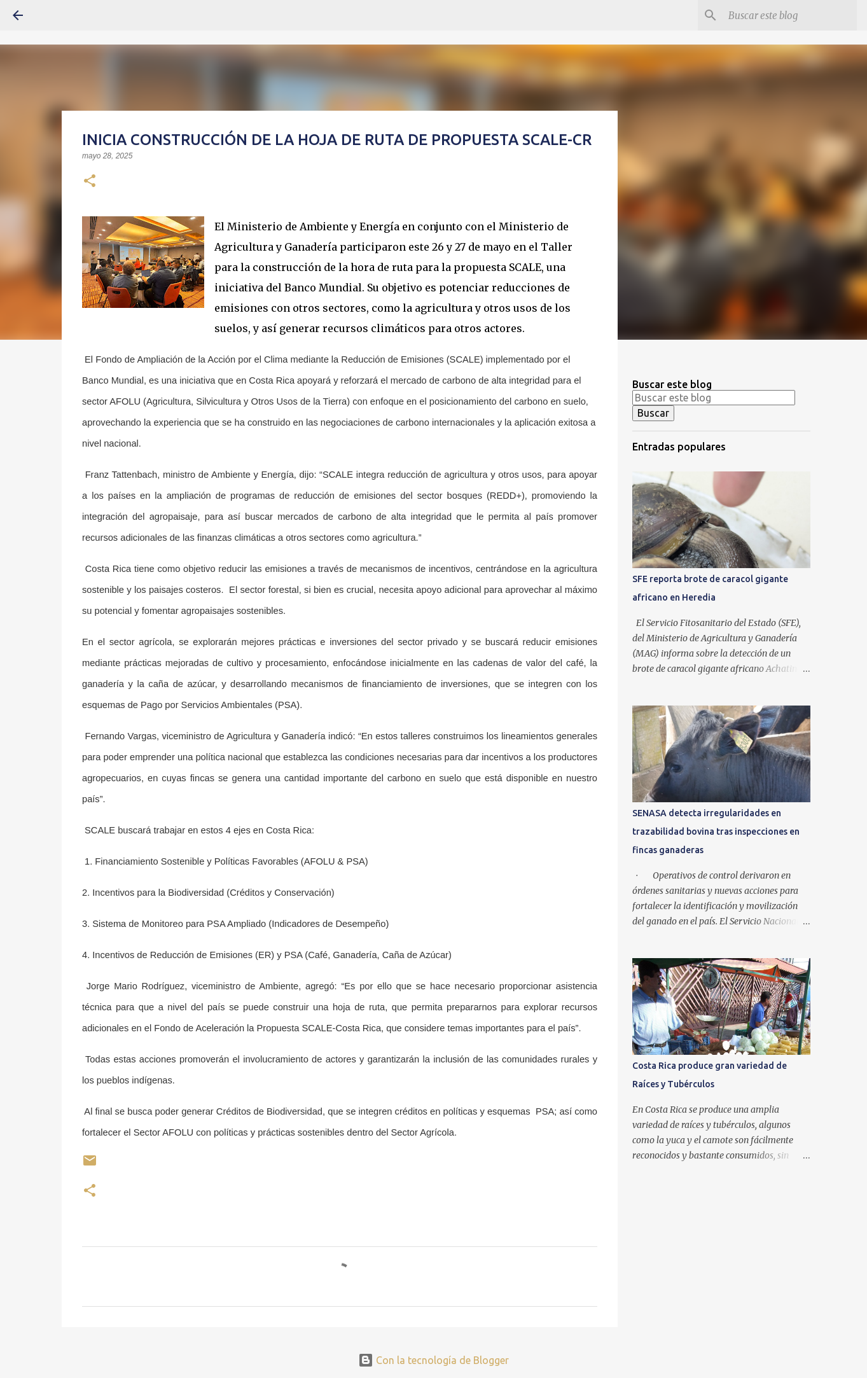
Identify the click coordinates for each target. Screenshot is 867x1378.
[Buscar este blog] (790, 15)
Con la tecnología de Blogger (433, 1360)
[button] (89, 182)
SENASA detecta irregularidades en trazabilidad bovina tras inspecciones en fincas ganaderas (716, 831)
